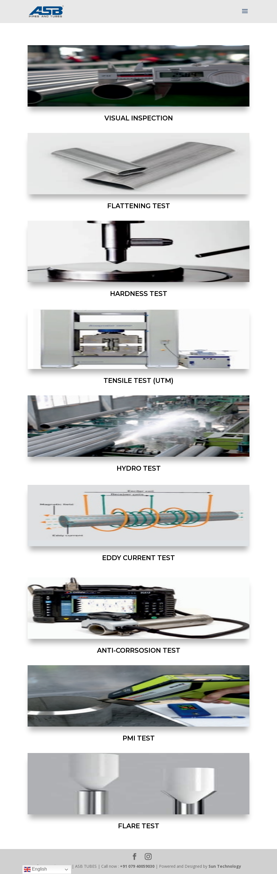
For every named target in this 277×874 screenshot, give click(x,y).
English (35, 869)
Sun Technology (224, 866)
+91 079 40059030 (137, 866)
